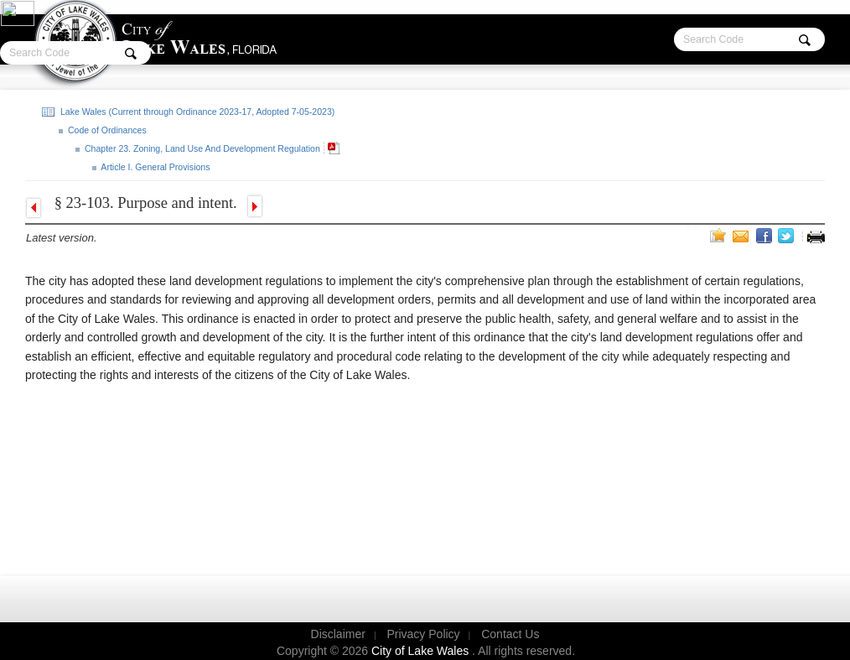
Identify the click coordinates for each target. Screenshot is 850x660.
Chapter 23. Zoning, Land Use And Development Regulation (201, 148)
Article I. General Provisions (154, 167)
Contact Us (510, 634)
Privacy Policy (422, 634)
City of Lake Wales (421, 650)
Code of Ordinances (106, 130)
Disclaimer (338, 634)
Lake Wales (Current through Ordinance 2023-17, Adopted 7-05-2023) (196, 112)
